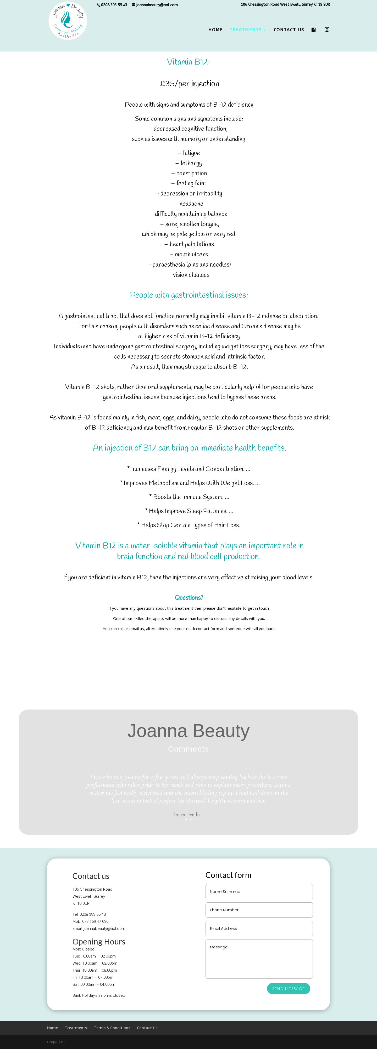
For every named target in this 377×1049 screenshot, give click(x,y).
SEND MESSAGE (288, 988)
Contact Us (289, 30)
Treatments (246, 30)
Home (215, 30)
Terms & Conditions (112, 1027)
